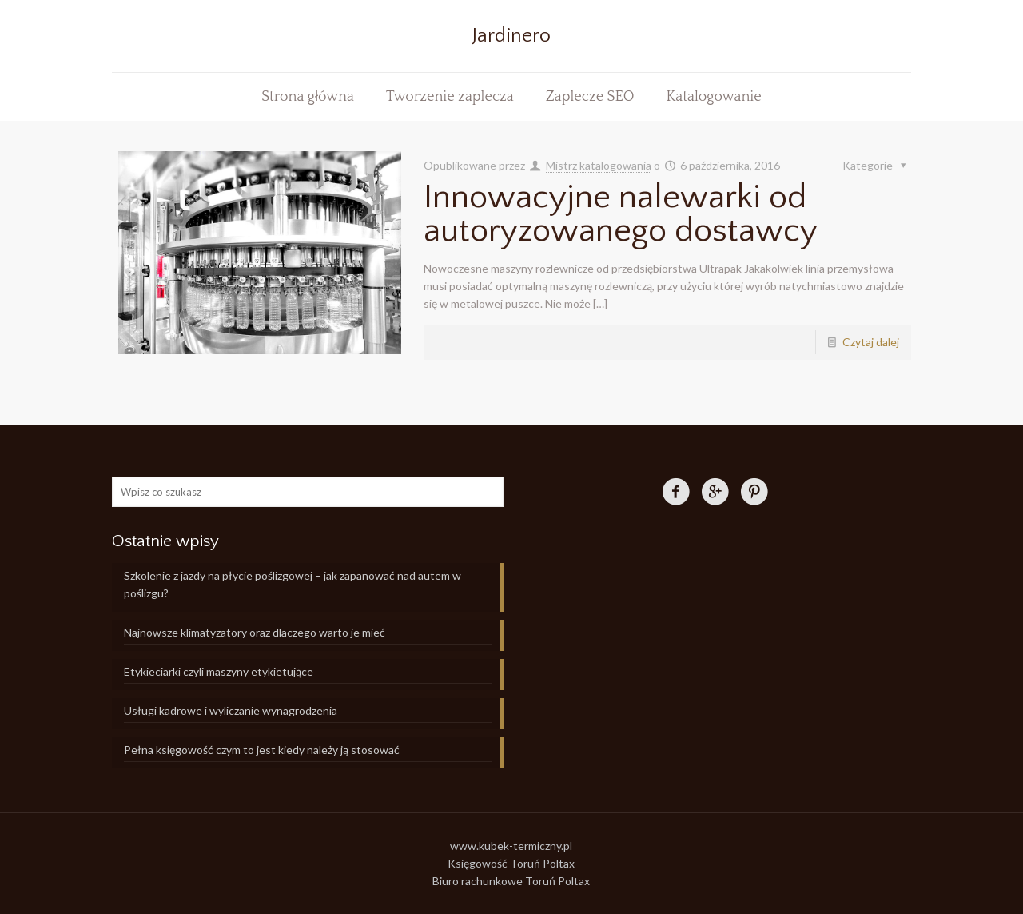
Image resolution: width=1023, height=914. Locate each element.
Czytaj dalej (870, 342)
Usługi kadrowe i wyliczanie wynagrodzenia (230, 710)
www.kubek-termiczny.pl (511, 845)
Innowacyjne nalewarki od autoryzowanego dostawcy (621, 213)
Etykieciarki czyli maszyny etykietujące (218, 671)
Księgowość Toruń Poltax (511, 863)
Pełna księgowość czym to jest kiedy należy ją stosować (262, 749)
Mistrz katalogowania (598, 165)
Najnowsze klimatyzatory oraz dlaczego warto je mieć (254, 632)
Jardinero (511, 36)
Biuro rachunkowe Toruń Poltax (511, 881)
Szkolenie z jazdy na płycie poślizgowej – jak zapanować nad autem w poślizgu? (292, 584)
